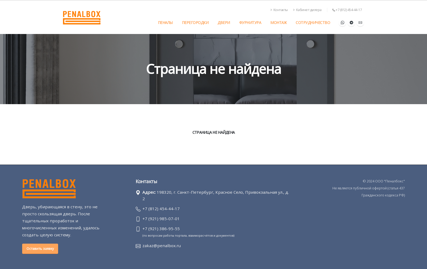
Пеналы (165, 22)
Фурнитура (250, 22)
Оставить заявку (40, 248)
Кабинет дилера (307, 10)
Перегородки (195, 22)
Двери (224, 22)
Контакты (279, 10)
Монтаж (278, 22)
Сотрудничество (313, 22)
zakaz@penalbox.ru (161, 245)
